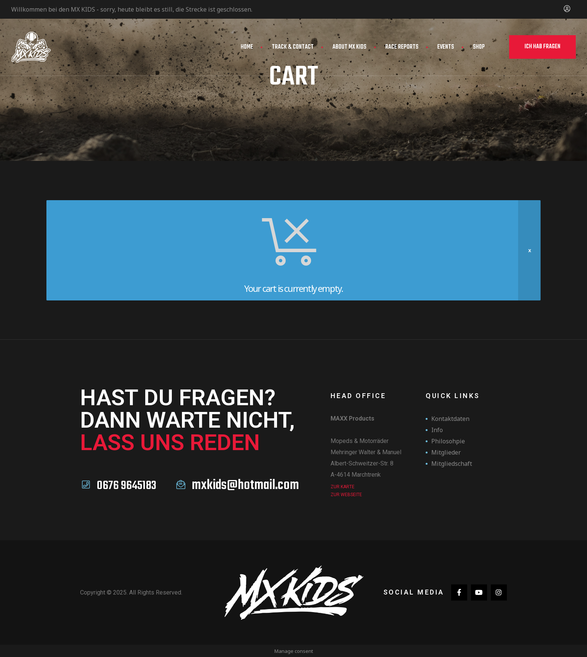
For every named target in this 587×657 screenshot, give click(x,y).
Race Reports (402, 47)
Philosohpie (448, 441)
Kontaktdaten (450, 419)
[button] (542, 47)
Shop (479, 47)
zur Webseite (346, 494)
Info (437, 430)
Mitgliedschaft (451, 463)
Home (247, 47)
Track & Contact (293, 47)
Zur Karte (343, 486)
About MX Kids (349, 47)
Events (445, 47)
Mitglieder (446, 452)
